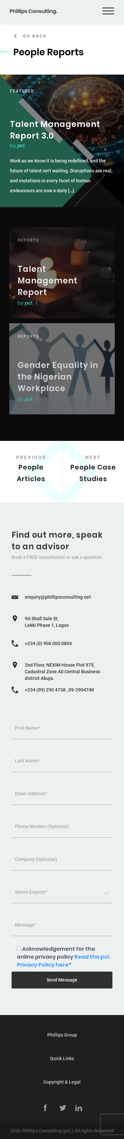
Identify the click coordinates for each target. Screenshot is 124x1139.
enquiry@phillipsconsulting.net (58, 597)
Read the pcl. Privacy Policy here (63, 961)
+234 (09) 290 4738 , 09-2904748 (59, 689)
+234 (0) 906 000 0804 (48, 643)
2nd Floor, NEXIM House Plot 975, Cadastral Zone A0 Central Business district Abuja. (62, 671)
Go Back (35, 36)
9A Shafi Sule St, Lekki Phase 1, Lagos (47, 622)
